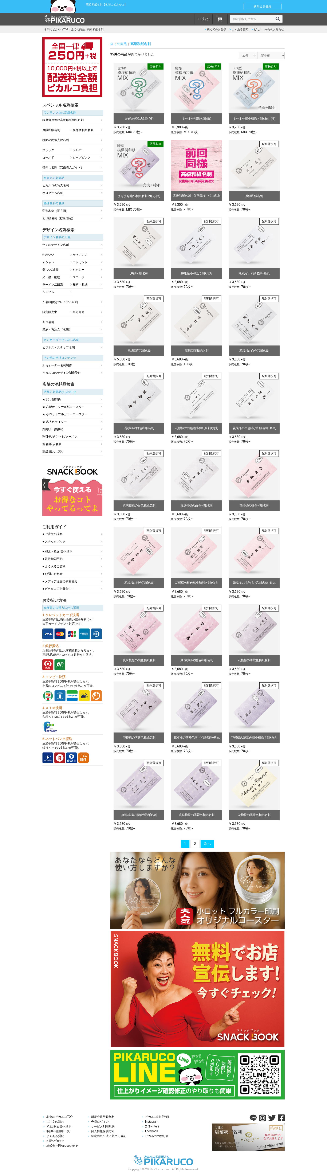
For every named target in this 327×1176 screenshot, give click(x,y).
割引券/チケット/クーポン (59, 436)
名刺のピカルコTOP (59, 1116)
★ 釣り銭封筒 (51, 399)
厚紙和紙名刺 (51, 130)
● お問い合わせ (52, 574)
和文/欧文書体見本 (58, 1126)
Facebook (151, 1131)
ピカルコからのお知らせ (269, 29)
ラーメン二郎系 (52, 284)
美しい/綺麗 (50, 269)
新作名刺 (48, 322)
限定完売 (78, 312)
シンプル (48, 292)
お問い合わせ (55, 1140)
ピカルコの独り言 (157, 1136)
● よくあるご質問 (54, 566)
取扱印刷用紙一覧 (58, 1131)
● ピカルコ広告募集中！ (58, 588)
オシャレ (48, 262)
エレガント (80, 262)
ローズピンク (81, 157)
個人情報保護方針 (103, 1131)
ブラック (48, 150)
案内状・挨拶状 (52, 429)
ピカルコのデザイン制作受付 (61, 372)
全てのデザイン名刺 (55, 244)
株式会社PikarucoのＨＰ (62, 1145)
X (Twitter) (152, 1126)
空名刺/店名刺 (51, 444)
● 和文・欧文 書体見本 (57, 551)
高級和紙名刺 (140, 44)
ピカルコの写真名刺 (55, 185)
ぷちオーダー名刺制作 (57, 365)
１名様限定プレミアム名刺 (60, 302)
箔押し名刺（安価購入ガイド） (63, 167)
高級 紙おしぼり (53, 451)
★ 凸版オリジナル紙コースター (63, 407)
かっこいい (80, 254)
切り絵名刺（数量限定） (58, 218)
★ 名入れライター (54, 422)
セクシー (78, 269)
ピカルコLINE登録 (157, 1116)
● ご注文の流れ (52, 534)
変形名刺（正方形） (55, 211)
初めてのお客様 (216, 29)
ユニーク (78, 277)
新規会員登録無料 (103, 1116)
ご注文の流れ (55, 1121)
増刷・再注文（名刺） (57, 329)
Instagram (151, 1121)
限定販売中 (49, 312)
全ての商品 (118, 44)
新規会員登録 (262, 6)
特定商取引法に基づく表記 (108, 1136)
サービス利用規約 (103, 1126)
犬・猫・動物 (51, 277)
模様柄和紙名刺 (83, 130)
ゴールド (48, 157)
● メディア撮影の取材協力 (59, 581)
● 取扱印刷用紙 (52, 559)
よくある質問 (240, 29)
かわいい (48, 254)
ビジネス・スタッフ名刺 (58, 347)
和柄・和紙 (80, 284)
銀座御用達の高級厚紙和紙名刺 (63, 120)
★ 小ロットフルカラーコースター (64, 414)
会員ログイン (100, 1121)
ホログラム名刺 (52, 193)
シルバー (78, 150)
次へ (207, 844)
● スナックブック (54, 541)
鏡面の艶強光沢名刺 (55, 140)
